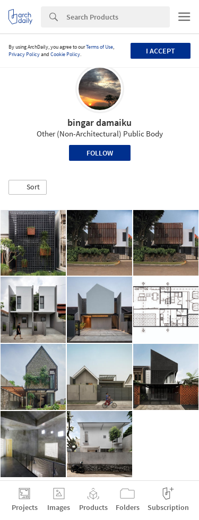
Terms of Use (99, 46)
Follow (99, 153)
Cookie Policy (65, 54)
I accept (160, 51)
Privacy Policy (24, 54)
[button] (27, 187)
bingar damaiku (99, 122)
